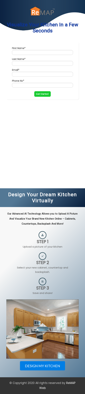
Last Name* (18, 59)
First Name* (18, 48)
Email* (15, 70)
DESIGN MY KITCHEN (42, 366)
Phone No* (18, 81)
